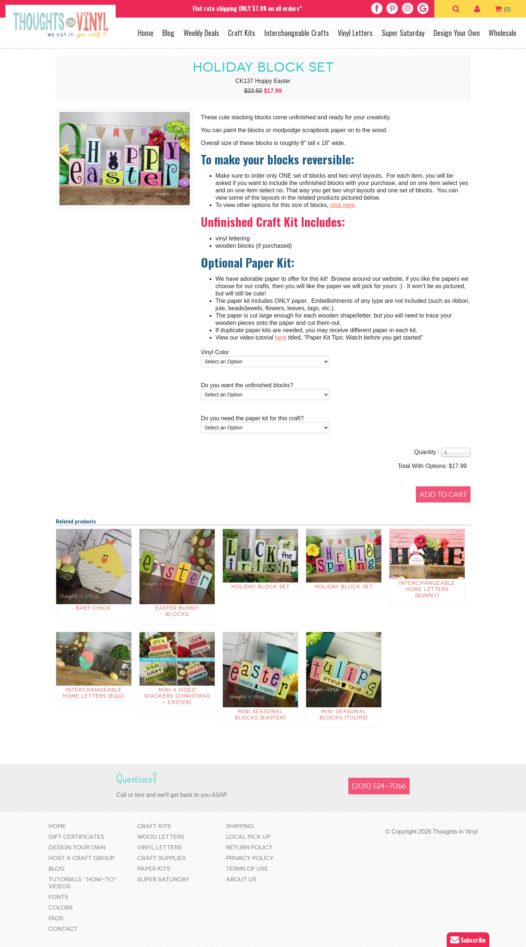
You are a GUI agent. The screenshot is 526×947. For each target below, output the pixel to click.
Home (145, 32)
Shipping (240, 826)
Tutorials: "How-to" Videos (82, 883)
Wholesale (502, 32)
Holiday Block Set (260, 587)
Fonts (58, 896)
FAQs (56, 918)
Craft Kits (241, 32)
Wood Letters (160, 836)
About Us (241, 879)
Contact (62, 928)
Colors (60, 907)
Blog (168, 32)
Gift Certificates (76, 836)
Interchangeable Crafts (296, 32)
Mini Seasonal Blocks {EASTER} (260, 714)
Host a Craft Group (81, 858)
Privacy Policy (250, 858)
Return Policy (249, 847)
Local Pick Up (248, 836)
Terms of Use (247, 868)
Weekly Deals (201, 32)
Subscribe (468, 939)
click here (342, 205)
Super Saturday (403, 32)
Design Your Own (457, 32)
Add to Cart (443, 494)
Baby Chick (93, 608)
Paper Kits (153, 868)
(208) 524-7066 (379, 786)
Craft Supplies (161, 858)
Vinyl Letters (355, 32)
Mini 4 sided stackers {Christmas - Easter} (177, 696)
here (281, 337)
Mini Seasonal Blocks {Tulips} (343, 714)
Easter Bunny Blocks (177, 611)
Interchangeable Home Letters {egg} (93, 693)
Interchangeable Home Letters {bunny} (427, 589)
